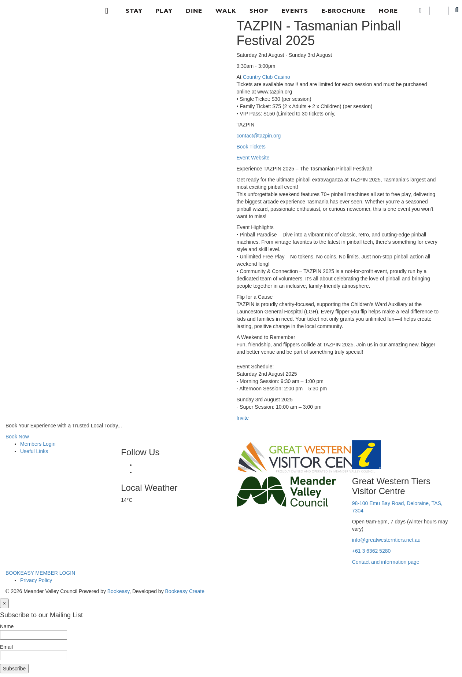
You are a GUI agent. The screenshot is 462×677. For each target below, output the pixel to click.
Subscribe (14, 669)
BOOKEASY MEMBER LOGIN (40, 573)
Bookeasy (118, 591)
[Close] (4, 603)
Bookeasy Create (184, 591)
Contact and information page (386, 562)
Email (6, 647)
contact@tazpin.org (259, 136)
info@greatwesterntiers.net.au (386, 540)
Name (7, 626)
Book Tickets (251, 147)
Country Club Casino (266, 77)
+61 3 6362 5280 (371, 551)
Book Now (17, 436)
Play (164, 10)
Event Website (253, 158)
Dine (194, 10)
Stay (134, 10)
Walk (225, 10)
